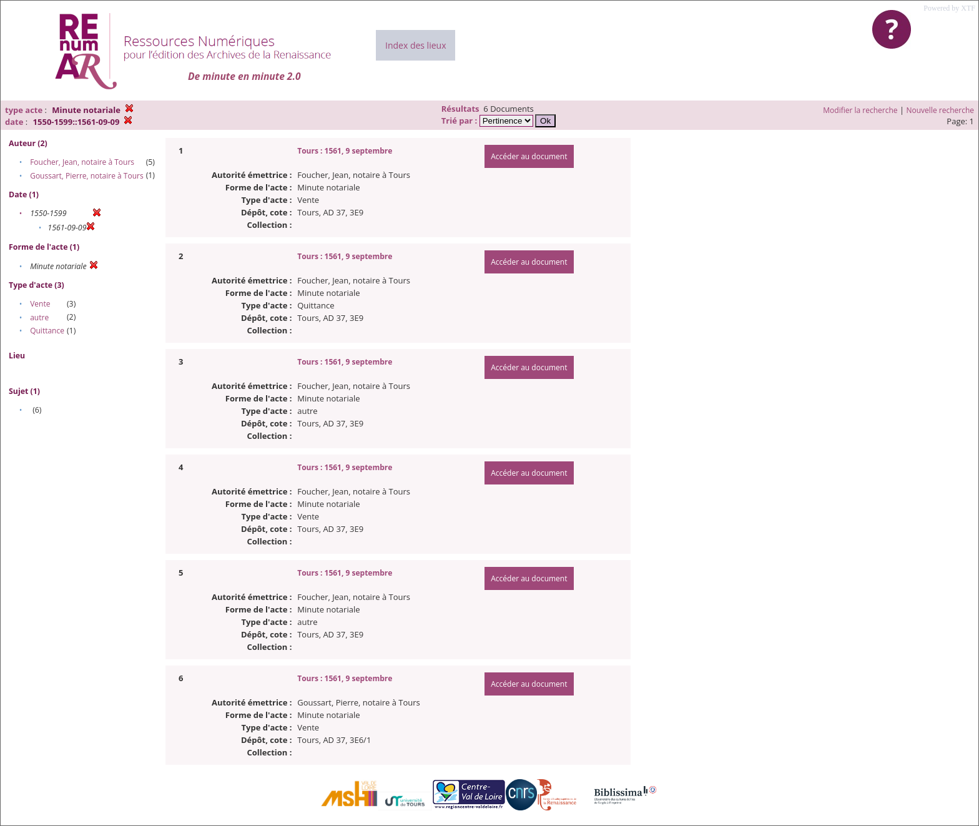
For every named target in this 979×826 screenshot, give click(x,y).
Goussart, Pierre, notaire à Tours (86, 175)
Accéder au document (529, 156)
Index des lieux (415, 45)
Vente (40, 303)
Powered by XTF (949, 8)
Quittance (47, 330)
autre (39, 317)
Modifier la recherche (860, 110)
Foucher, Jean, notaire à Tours (82, 162)
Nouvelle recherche (941, 110)
